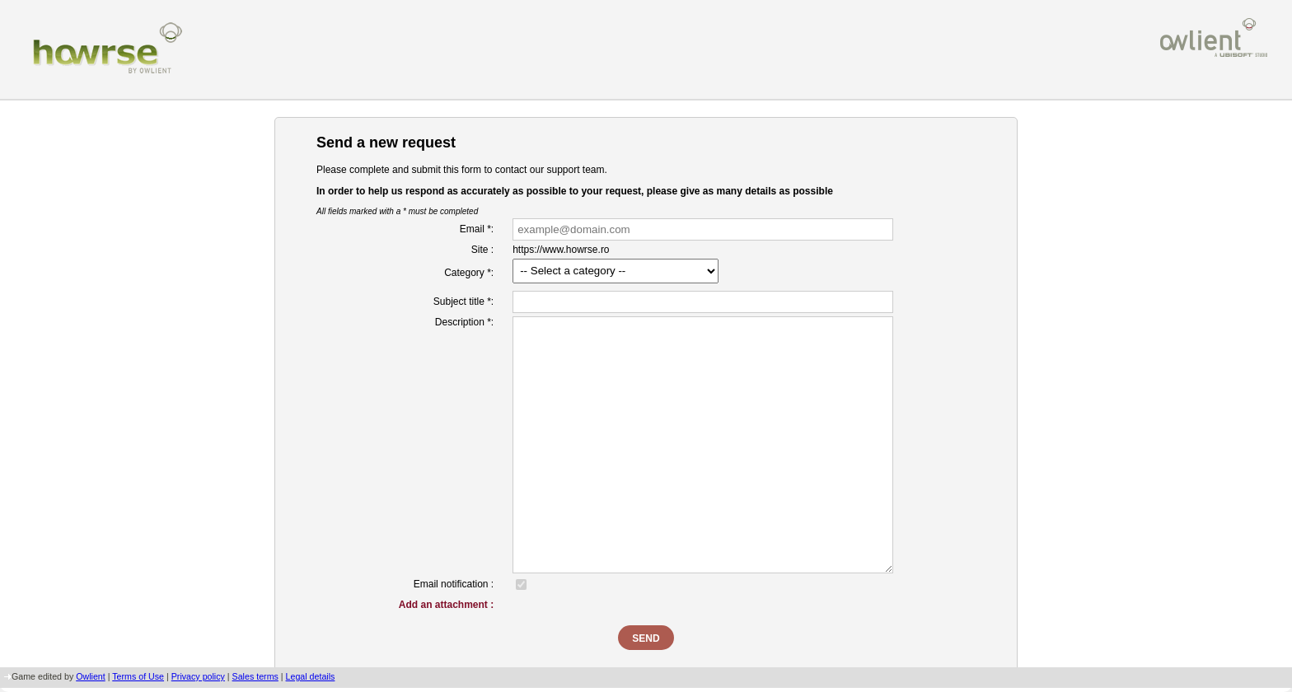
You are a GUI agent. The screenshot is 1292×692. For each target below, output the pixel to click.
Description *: (464, 322)
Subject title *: (463, 301)
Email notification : (454, 584)
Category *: (469, 272)
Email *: (477, 229)
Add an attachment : (446, 604)
